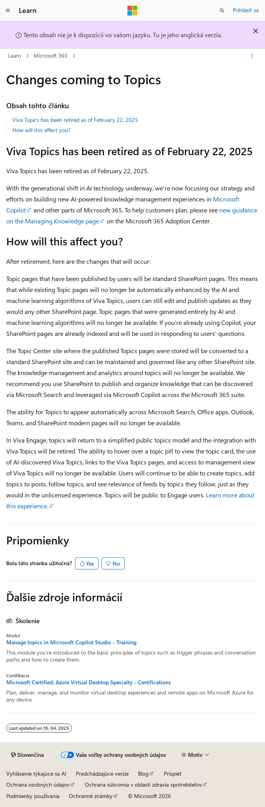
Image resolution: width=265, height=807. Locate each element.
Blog (143, 773)
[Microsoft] (132, 10)
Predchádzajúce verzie (102, 773)
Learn (14, 55)
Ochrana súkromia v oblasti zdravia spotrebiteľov (143, 784)
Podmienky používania (32, 796)
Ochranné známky (91, 796)
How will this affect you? (41, 130)
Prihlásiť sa (246, 10)
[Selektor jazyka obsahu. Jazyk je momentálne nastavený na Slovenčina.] (27, 755)
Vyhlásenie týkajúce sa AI (36, 773)
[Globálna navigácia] (8, 11)
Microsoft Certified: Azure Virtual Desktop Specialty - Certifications (88, 682)
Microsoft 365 (51, 55)
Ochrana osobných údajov (38, 784)
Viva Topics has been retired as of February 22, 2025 (75, 119)
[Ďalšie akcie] (252, 56)
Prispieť (173, 773)
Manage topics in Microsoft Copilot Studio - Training (71, 642)
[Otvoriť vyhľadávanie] (222, 11)
